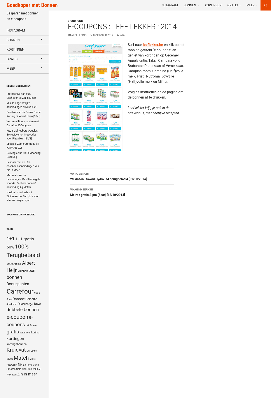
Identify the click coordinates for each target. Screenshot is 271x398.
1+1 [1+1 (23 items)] (11, 238)
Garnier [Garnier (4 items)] (33, 325)
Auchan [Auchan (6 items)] (23, 271)
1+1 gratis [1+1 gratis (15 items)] (24, 238)
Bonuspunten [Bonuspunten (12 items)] (18, 284)
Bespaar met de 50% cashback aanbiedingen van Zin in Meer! (23, 166)
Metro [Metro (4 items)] (33, 358)
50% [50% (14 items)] (10, 247)
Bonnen (190, 5)
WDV (122, 35)
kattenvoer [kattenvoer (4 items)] (25, 332)
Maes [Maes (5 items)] (10, 358)
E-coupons (75, 21)
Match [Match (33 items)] (21, 358)
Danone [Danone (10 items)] (18, 299)
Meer (251, 5)
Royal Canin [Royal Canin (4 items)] (33, 364)
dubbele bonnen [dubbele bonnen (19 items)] (23, 309)
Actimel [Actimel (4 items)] (17, 263)
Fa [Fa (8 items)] (27, 325)
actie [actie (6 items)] (10, 263)
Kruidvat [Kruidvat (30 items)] (16, 350)
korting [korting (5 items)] (35, 332)
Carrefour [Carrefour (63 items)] (20, 291)
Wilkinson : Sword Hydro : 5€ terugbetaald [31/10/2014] (122, 176)
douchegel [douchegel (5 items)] (27, 304)
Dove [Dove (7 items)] (37, 304)
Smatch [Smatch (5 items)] (11, 369)
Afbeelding (79, 35)
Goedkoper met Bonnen (32, 5)
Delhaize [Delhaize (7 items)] (31, 299)
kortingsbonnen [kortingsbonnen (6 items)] (17, 344)
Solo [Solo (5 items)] (18, 369)
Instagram (169, 5)
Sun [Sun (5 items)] (30, 369)
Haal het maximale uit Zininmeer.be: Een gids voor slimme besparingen (23, 196)
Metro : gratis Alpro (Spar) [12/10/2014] (122, 192)
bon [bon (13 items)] (32, 270)
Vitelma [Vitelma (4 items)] (37, 369)
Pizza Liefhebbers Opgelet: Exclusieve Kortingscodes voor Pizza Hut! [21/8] (22, 134)
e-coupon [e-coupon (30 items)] (17, 317)
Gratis (232, 5)
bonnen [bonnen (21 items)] (14, 277)
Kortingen (213, 5)
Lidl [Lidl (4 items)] (28, 350)
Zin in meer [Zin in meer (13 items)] (27, 374)
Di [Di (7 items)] (19, 304)
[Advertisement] (231, 123)
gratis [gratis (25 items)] (13, 332)
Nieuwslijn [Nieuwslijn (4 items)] (12, 364)
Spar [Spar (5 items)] (24, 369)
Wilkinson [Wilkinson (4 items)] (12, 374)
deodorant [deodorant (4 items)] (12, 304)
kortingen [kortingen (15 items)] (15, 338)
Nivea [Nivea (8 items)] (22, 364)
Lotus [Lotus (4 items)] (34, 350)
